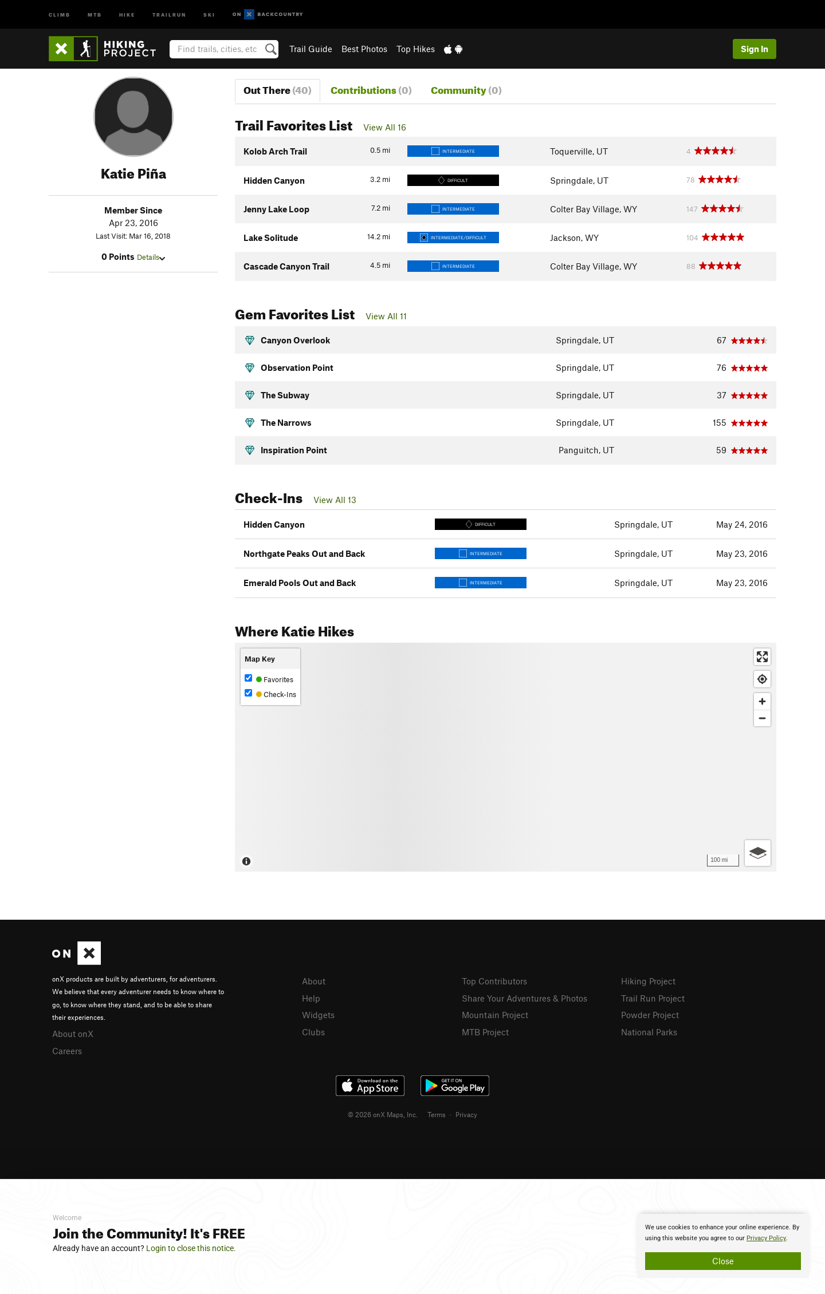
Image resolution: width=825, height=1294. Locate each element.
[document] (723, 1246)
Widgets (318, 1015)
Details (151, 257)
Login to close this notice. (191, 1248)
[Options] (758, 853)
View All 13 (334, 499)
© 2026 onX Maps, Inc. (383, 1114)
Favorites (269, 679)
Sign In (754, 48)
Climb (59, 14)
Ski (209, 14)
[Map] (505, 757)
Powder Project (650, 1015)
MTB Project (485, 1032)
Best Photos (364, 48)
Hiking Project (648, 981)
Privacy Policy (766, 1238)
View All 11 (386, 316)
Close (723, 1261)
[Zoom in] (762, 701)
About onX (72, 1033)
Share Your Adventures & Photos (524, 998)
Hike (127, 14)
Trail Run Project (653, 998)
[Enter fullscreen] (762, 656)
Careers (67, 1051)
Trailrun (169, 14)
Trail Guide (310, 48)
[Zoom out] (762, 718)
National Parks (649, 1032)
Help (311, 998)
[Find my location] (762, 679)
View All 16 (384, 127)
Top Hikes (415, 48)
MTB (95, 14)
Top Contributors (494, 981)
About (313, 981)
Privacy (466, 1114)
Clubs (313, 1032)
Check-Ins (270, 694)
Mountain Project (495, 1015)
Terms (436, 1114)
